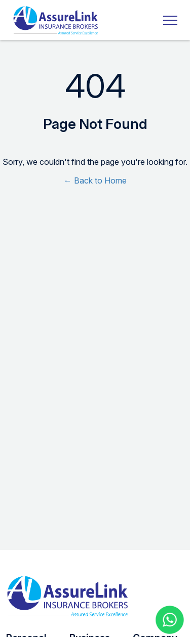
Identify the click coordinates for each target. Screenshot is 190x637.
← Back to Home (95, 180)
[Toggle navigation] (167, 20)
